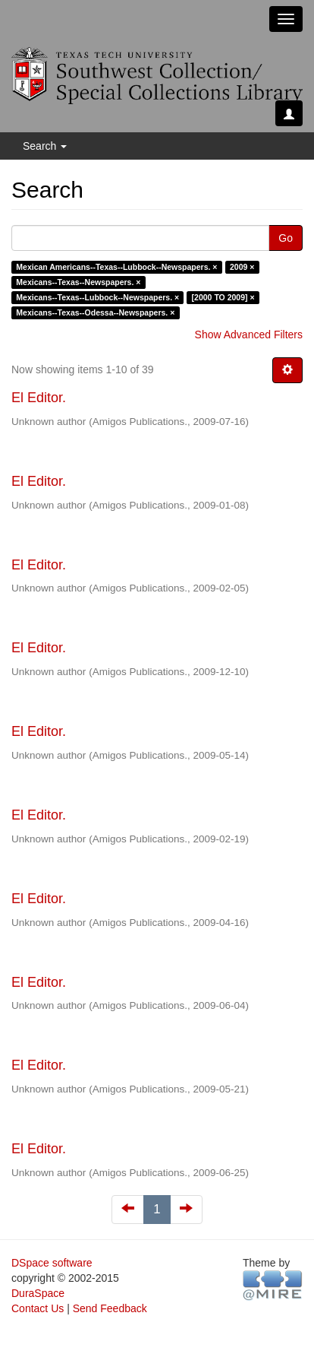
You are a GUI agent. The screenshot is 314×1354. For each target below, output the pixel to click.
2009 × (242, 266)
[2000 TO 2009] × (223, 297)
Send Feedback (110, 1308)
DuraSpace (37, 1293)
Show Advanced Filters (249, 334)
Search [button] (45, 146)
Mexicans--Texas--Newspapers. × (78, 282)
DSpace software (52, 1263)
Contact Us (37, 1308)
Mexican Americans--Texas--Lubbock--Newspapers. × (116, 266)
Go (285, 238)
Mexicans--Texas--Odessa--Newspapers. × (95, 312)
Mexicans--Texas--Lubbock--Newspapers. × (97, 297)
